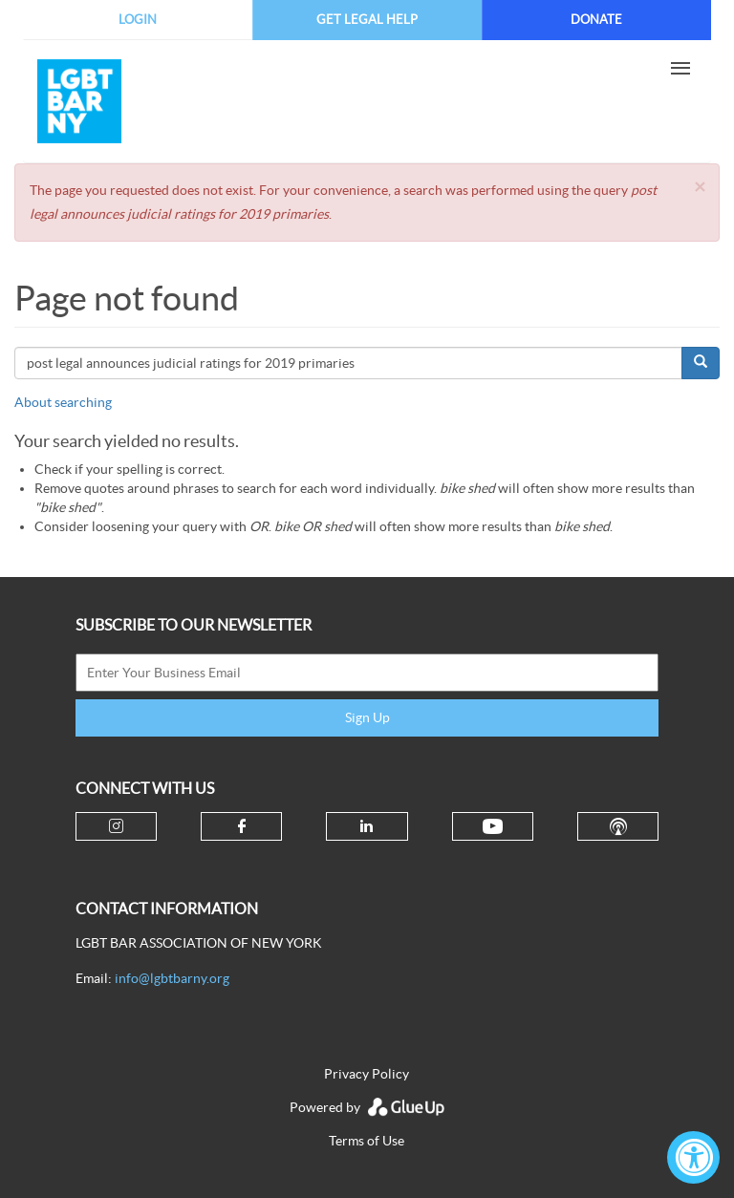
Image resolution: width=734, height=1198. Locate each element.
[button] (699, 187)
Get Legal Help (367, 19)
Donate (596, 19)
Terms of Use (366, 1140)
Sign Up (367, 717)
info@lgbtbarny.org (172, 978)
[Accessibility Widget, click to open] (693, 1157)
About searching (63, 402)
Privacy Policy (366, 1073)
